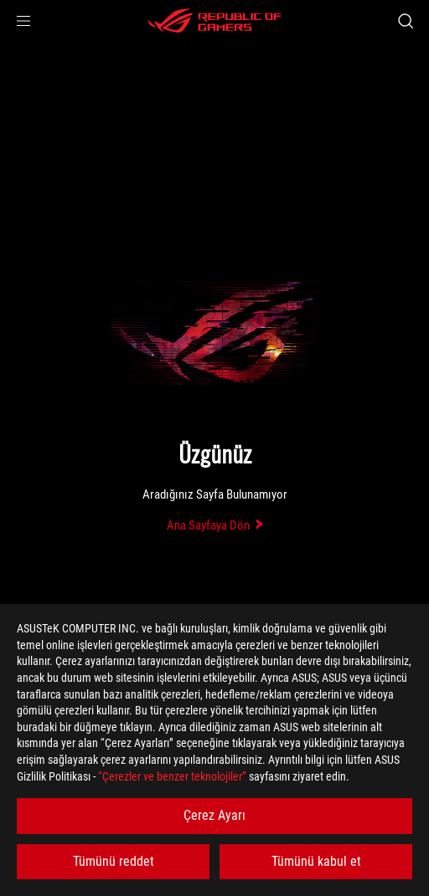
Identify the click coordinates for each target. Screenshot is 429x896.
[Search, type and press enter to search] (405, 21)
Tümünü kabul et (316, 861)
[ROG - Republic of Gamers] (214, 20)
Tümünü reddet (113, 861)
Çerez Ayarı (214, 815)
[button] (23, 21)
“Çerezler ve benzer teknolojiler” (172, 776)
